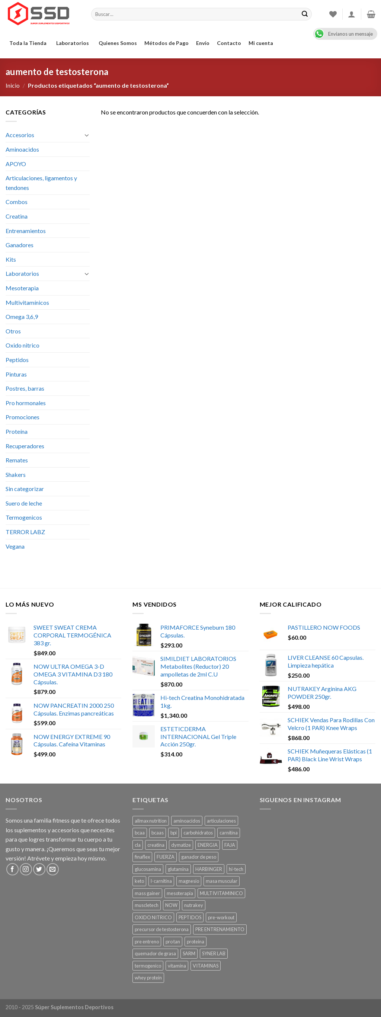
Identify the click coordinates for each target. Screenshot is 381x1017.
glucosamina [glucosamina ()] (148, 869)
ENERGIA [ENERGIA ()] (208, 845)
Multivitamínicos (27, 302)
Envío (202, 43)
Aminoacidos (22, 149)
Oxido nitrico (22, 345)
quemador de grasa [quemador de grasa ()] (155, 953)
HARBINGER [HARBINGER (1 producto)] (208, 869)
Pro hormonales (26, 402)
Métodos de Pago (166, 43)
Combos (17, 201)
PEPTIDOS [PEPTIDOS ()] (190, 917)
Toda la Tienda (29, 43)
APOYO (16, 163)
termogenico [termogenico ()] (148, 966)
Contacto (229, 43)
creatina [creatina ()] (155, 845)
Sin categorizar (25, 488)
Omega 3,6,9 (22, 316)
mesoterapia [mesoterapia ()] (180, 893)
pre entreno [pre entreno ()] (147, 942)
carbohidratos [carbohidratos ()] (198, 833)
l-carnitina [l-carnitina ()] (161, 881)
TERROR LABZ (25, 531)
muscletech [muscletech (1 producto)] (147, 905)
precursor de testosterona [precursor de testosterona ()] (162, 929)
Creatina (17, 216)
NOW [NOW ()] (171, 905)
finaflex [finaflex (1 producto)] (142, 857)
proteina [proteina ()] (195, 942)
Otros (13, 331)
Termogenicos (24, 517)
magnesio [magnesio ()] (189, 881)
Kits (11, 259)
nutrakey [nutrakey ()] (193, 905)
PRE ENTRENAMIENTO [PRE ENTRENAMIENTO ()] (219, 929)
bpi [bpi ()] (173, 833)
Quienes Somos (118, 43)
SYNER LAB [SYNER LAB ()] (213, 953)
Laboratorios (73, 43)
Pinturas (16, 374)
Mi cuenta (261, 43)
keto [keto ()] (139, 881)
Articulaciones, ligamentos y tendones (41, 182)
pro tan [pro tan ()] (173, 942)
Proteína (17, 431)
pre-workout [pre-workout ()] (221, 917)
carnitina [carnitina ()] (229, 833)
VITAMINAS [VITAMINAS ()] (205, 966)
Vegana (15, 546)
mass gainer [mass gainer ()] (147, 893)
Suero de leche (24, 503)
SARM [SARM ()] (189, 953)
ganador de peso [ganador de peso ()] (198, 857)
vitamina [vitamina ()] (177, 966)
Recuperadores (25, 445)
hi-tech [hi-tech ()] (236, 869)
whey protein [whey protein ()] (148, 978)
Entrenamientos (26, 230)
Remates (17, 460)
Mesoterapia (22, 287)
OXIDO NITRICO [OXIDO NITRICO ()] (153, 917)
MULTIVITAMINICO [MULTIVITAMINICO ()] (221, 893)
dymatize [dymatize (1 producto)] (181, 845)
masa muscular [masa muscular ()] (221, 881)
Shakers (16, 474)
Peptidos (17, 359)
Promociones (22, 416)
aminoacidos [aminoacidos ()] (186, 821)
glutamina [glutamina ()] (178, 869)
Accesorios (20, 134)
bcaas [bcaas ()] (157, 833)
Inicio (13, 85)
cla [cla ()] (138, 845)
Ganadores (19, 244)
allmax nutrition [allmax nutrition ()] (151, 821)
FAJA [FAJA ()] (229, 845)
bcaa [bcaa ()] (140, 833)
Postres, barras (25, 388)
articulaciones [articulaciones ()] (221, 821)
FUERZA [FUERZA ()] (166, 857)
